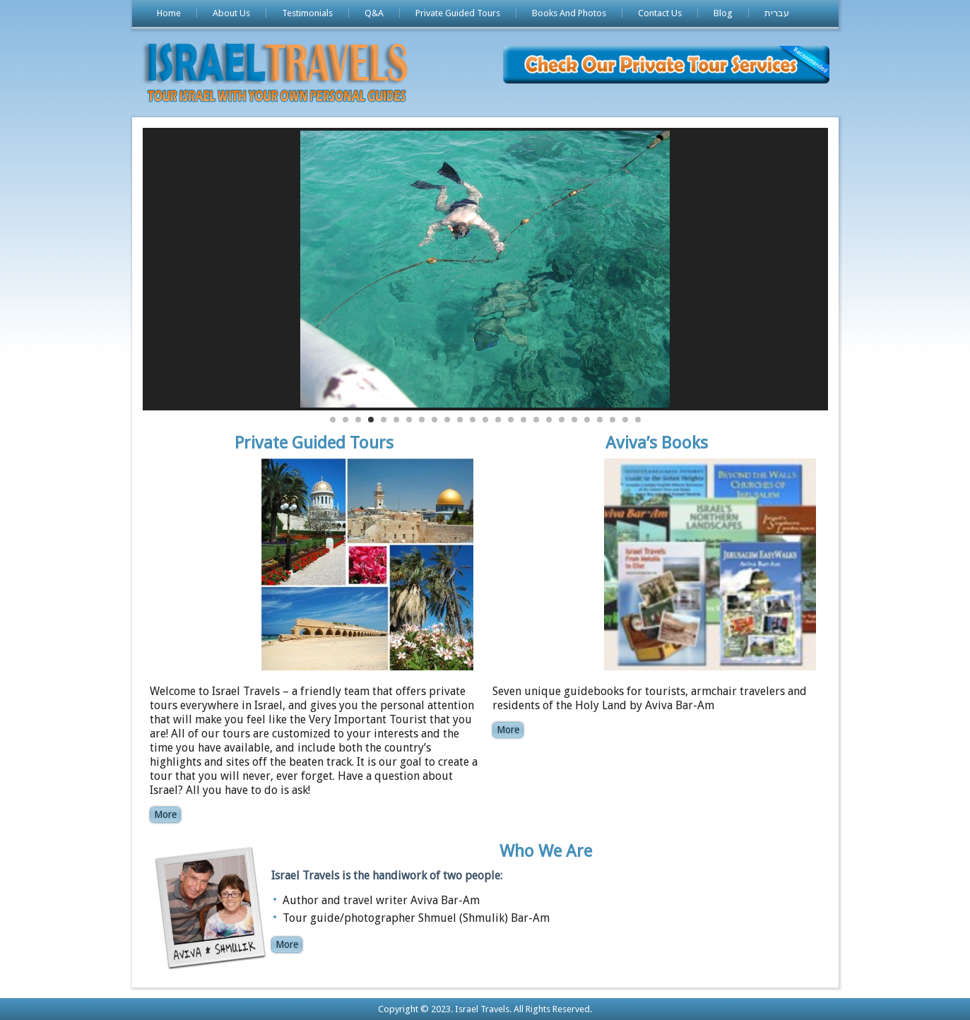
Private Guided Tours (457, 13)
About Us (231, 13)
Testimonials (307, 13)
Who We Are (545, 851)
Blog (723, 13)
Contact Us (660, 13)
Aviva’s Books (656, 443)
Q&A (374, 13)
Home (169, 13)
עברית (776, 13)
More (165, 814)
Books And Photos (569, 13)
